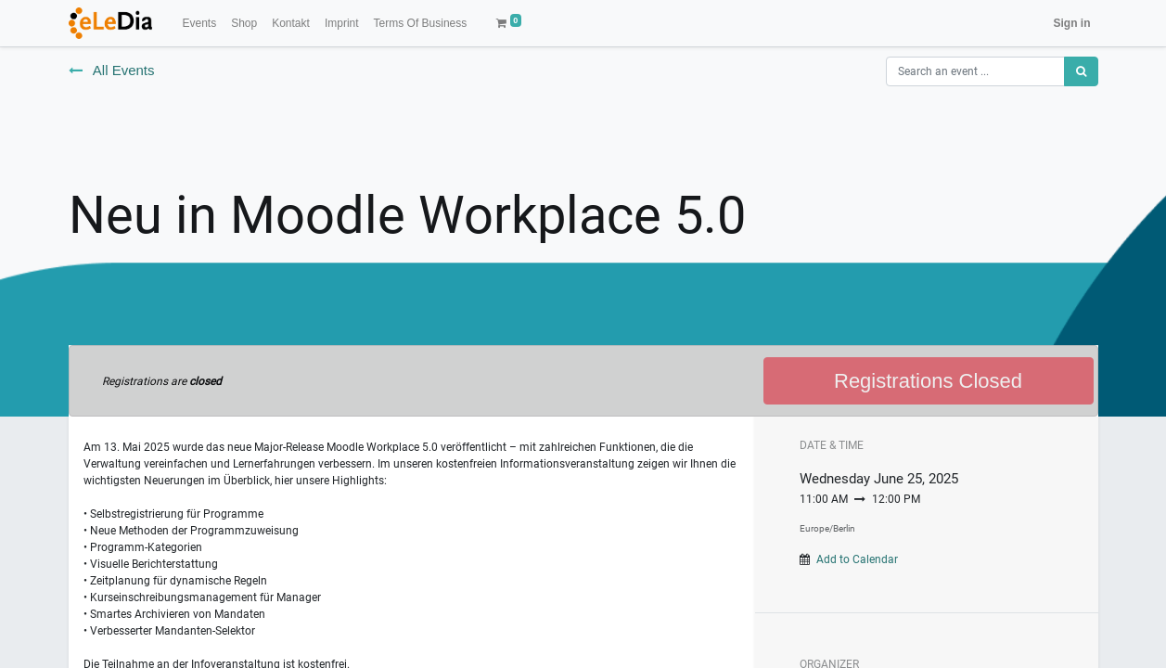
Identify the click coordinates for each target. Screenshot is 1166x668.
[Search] (1081, 71)
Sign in (1072, 23)
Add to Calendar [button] (857, 559)
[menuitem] (199, 23)
